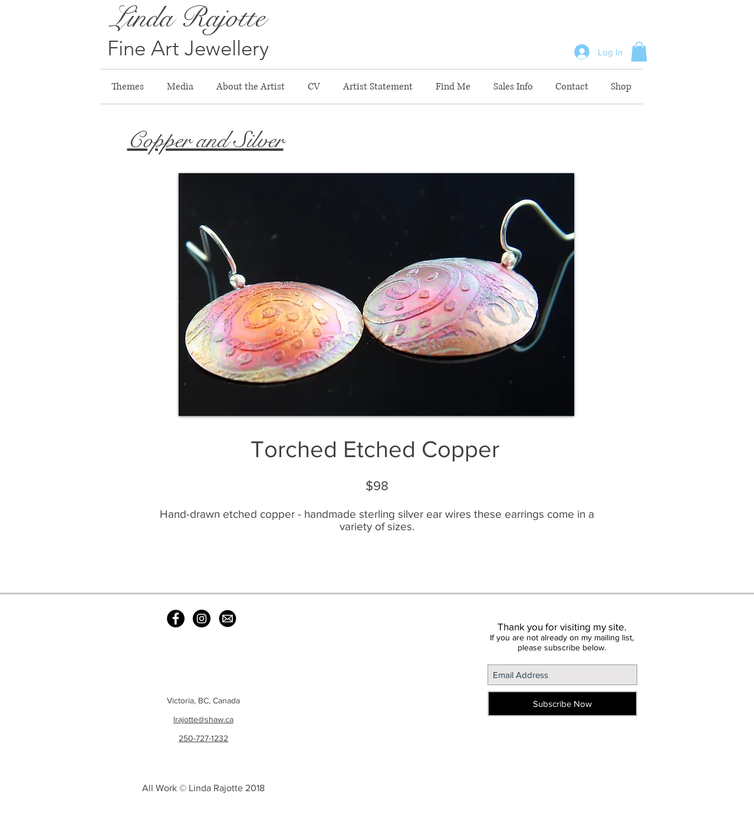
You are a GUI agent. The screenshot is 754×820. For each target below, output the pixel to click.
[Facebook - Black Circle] (176, 618)
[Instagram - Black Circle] (201, 618)
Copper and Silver (205, 140)
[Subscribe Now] (562, 703)
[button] (639, 51)
